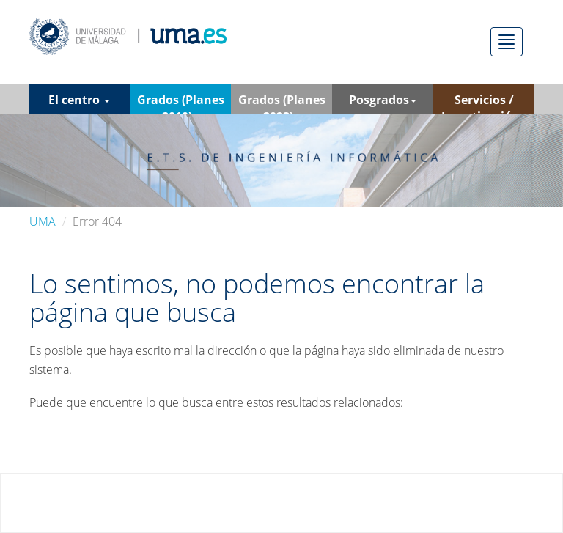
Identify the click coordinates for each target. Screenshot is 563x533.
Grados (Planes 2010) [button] (180, 103)
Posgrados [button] (382, 100)
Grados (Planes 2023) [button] (281, 103)
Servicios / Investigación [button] (484, 103)
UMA (42, 221)
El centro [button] (79, 100)
